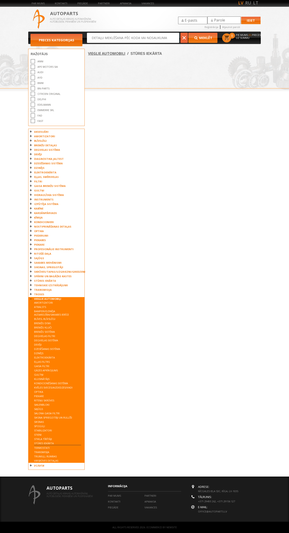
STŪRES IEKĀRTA (45, 280)
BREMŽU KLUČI (43, 327)
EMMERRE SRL (45, 110)
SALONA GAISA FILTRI (47, 413)
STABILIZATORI (43, 430)
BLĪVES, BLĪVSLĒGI (44, 319)
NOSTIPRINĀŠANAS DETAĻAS (52, 226)
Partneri (104, 3)
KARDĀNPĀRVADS (45, 213)
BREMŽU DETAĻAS (45, 145)
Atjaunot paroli (231, 27)
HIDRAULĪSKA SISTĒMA (49, 195)
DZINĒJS (39, 168)
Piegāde (82, 3)
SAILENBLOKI (41, 404)
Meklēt (203, 37)
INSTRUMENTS (44, 199)
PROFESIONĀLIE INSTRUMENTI (54, 249)
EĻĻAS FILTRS (42, 361)
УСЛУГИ (39, 465)
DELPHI (41, 99)
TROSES (39, 294)
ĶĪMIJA (38, 217)
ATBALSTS (40, 307)
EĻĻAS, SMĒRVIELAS (46, 177)
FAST (40, 121)
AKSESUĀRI (41, 131)
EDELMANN (44, 104)
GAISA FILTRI (41, 366)
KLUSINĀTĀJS (41, 379)
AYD (39, 77)
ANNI (40, 61)
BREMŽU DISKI (42, 323)
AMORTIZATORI (44, 136)
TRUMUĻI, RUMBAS (45, 456)
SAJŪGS (39, 258)
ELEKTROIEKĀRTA (45, 172)
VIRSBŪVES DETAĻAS (46, 460)
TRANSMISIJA (43, 289)
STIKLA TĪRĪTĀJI (43, 439)
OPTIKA (39, 231)
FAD (39, 115)
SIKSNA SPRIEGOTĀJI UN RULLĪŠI (53, 417)
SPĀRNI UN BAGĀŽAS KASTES (53, 276)
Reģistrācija (211, 27)
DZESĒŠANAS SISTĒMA (48, 163)
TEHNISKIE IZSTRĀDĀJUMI (51, 285)
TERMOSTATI (42, 447)
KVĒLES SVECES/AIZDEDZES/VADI (53, 387)
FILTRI (38, 181)
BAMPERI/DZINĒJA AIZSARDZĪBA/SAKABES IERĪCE (51, 313)
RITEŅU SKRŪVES (44, 400)
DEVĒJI (38, 154)
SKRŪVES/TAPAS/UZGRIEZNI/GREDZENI (58, 271)
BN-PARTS (43, 88)
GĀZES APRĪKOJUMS (46, 370)
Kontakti (61, 3)
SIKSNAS (39, 422)
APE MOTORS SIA (47, 66)
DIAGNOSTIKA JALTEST (49, 159)
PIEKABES (40, 240)
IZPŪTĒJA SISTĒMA (46, 204)
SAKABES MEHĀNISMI (48, 262)
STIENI (38, 434)
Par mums (38, 3)
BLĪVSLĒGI (40, 140)
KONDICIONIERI (44, 222)
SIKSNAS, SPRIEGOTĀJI (48, 267)
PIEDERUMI (41, 235)
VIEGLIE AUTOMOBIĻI (47, 298)
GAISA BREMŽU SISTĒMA (50, 186)
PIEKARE (39, 244)
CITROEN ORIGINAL (49, 93)
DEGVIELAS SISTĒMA (47, 149)
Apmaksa (125, 3)
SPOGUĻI (39, 426)
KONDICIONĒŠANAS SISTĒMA (51, 383)
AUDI (40, 72)
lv (240, 3)
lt (255, 3)
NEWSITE (171, 527)
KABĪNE (38, 208)
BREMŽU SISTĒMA (44, 331)
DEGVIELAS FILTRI (44, 336)
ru (248, 3)
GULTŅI (39, 190)
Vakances (148, 3)
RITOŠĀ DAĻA (42, 253)
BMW (40, 83)
